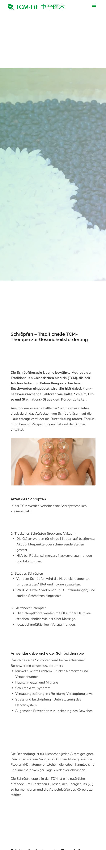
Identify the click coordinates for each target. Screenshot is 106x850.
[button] (94, 7)
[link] (36, 7)
